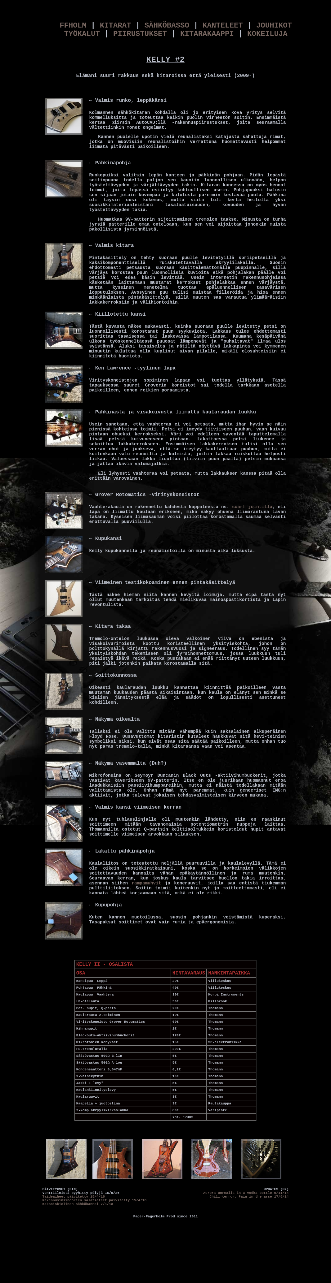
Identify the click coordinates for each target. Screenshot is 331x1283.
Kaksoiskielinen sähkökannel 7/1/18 (77, 1204)
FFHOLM (73, 25)
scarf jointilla (252, 506)
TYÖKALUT (82, 34)
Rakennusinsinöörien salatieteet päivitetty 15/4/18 (94, 1200)
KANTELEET (223, 25)
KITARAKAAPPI (207, 34)
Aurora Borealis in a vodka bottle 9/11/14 (246, 1193)
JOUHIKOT (274, 25)
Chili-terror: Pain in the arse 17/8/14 (249, 1197)
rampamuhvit (146, 883)
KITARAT (115, 25)
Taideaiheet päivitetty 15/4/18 (73, 1197)
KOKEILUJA (267, 34)
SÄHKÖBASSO (167, 25)
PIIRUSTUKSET (140, 34)
